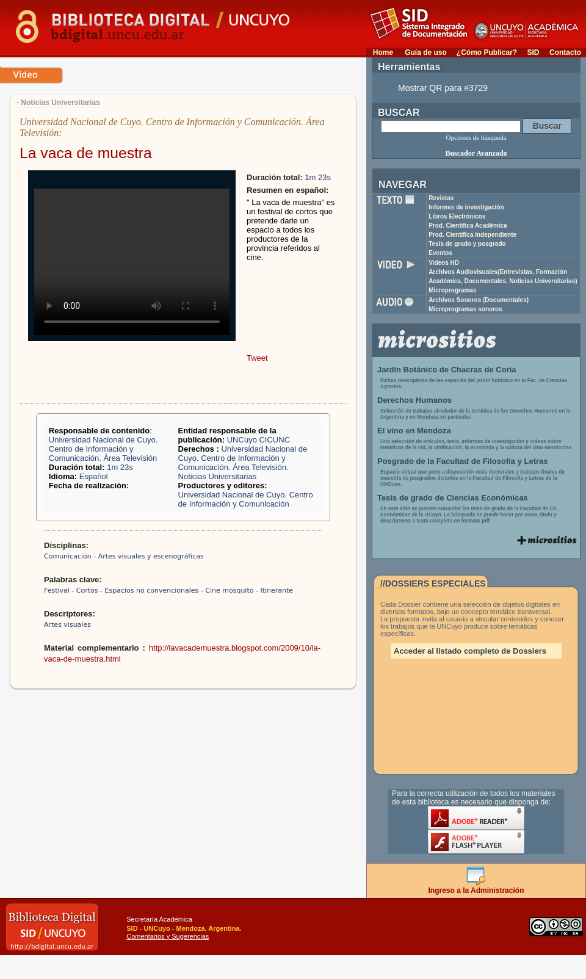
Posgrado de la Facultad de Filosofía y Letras (462, 461)
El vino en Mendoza (414, 430)
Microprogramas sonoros (465, 309)
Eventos (440, 253)
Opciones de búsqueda (476, 137)
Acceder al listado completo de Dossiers (470, 651)
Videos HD (444, 262)
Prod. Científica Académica (468, 225)
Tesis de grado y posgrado (467, 243)
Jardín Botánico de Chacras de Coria (446, 369)
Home (383, 52)
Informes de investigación (466, 207)
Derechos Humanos (414, 400)
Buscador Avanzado (476, 153)
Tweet (257, 358)
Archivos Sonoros (479, 300)
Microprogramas (452, 290)
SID (533, 52)
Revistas (441, 198)
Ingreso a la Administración (476, 887)
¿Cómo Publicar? (487, 52)
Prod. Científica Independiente (472, 234)
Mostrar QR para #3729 (443, 88)
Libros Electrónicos (457, 216)
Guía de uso (426, 52)
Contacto (565, 52)
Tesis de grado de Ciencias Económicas (452, 497)
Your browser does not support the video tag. (132, 262)
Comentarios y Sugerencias (167, 936)
